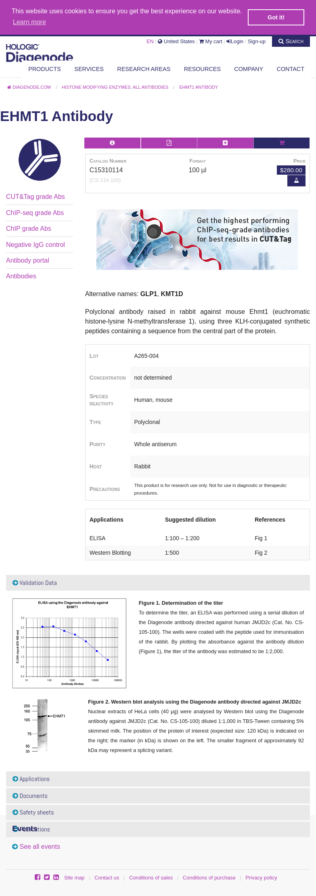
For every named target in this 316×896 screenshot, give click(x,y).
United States (176, 41)
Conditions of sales (151, 877)
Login (234, 41)
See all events (39, 846)
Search (290, 40)
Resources (202, 68)
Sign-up (257, 41)
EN (150, 41)
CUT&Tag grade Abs (35, 196)
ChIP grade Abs (28, 228)
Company (248, 68)
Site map (74, 877)
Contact (290, 68)
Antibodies (21, 275)
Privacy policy (261, 877)
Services (89, 68)
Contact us (106, 877)
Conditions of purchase (209, 877)
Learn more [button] (29, 22)
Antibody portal (27, 259)
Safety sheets (33, 812)
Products (44, 68)
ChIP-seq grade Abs (35, 212)
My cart (210, 41)
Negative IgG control (35, 243)
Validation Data (35, 582)
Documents (30, 795)
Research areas (143, 68)
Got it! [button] (276, 17)
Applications (31, 778)
